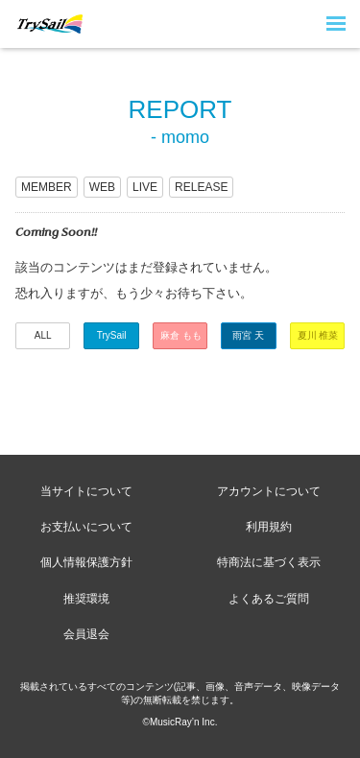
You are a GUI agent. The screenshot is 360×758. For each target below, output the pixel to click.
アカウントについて (269, 491)
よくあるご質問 (268, 598)
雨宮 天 (248, 335)
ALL (43, 335)
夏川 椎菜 (318, 335)
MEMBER (46, 187)
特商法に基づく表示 (269, 562)
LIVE (144, 187)
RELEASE (201, 187)
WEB (102, 187)
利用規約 (269, 526)
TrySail (112, 335)
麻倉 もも (181, 335)
